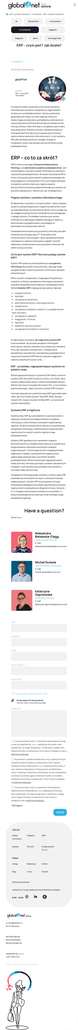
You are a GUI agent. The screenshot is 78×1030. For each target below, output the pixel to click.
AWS (44, 835)
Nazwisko (39, 640)
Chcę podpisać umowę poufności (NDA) (29, 693)
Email (39, 655)
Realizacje (31, 864)
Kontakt (45, 871)
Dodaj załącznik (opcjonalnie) (30, 700)
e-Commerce (55, 21)
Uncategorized (54, 38)
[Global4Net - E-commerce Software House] (32, 5)
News (35, 38)
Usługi (15, 864)
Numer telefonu (39, 669)
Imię (39, 626)
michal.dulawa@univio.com (47, 572)
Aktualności (33, 21)
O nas (29, 871)
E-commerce (17, 61)
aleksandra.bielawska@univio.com (51, 546)
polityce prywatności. (20, 754)
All (16, 21)
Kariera (45, 864)
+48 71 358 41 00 (13, 957)
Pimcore (30, 846)
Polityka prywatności (21, 882)
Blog (14, 871)
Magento (53, 29)
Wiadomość (39, 722)
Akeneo (15, 846)
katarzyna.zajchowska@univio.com (51, 604)
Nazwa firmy (39, 683)
